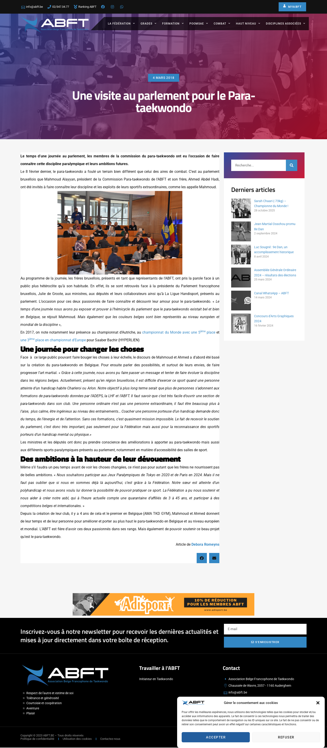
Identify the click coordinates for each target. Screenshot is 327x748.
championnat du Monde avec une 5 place (178, 332)
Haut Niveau (248, 23)
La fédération (121, 23)
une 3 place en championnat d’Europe (53, 340)
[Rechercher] (291, 165)
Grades (148, 23)
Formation (173, 23)
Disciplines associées (285, 23)
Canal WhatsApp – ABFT (271, 293)
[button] (318, 712)
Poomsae (198, 23)
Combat (222, 23)
